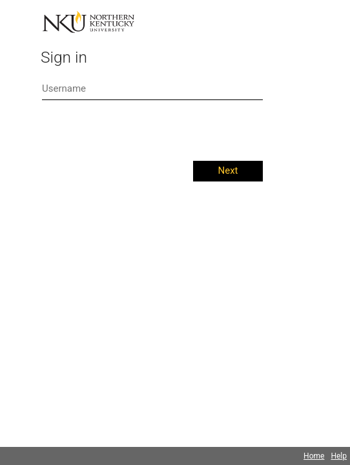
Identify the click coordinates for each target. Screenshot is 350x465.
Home (314, 455)
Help (339, 455)
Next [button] (228, 170)
